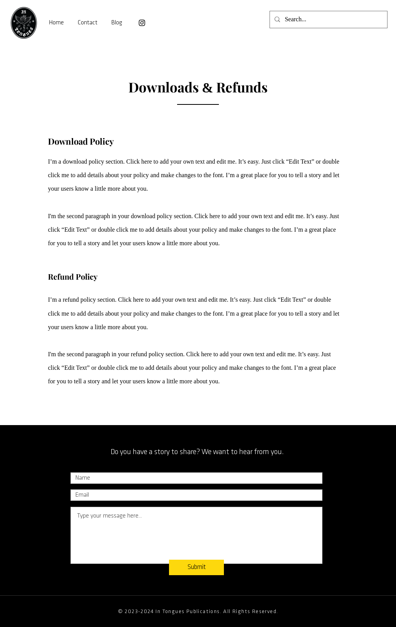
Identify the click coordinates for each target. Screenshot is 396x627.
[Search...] (328, 19)
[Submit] (196, 567)
